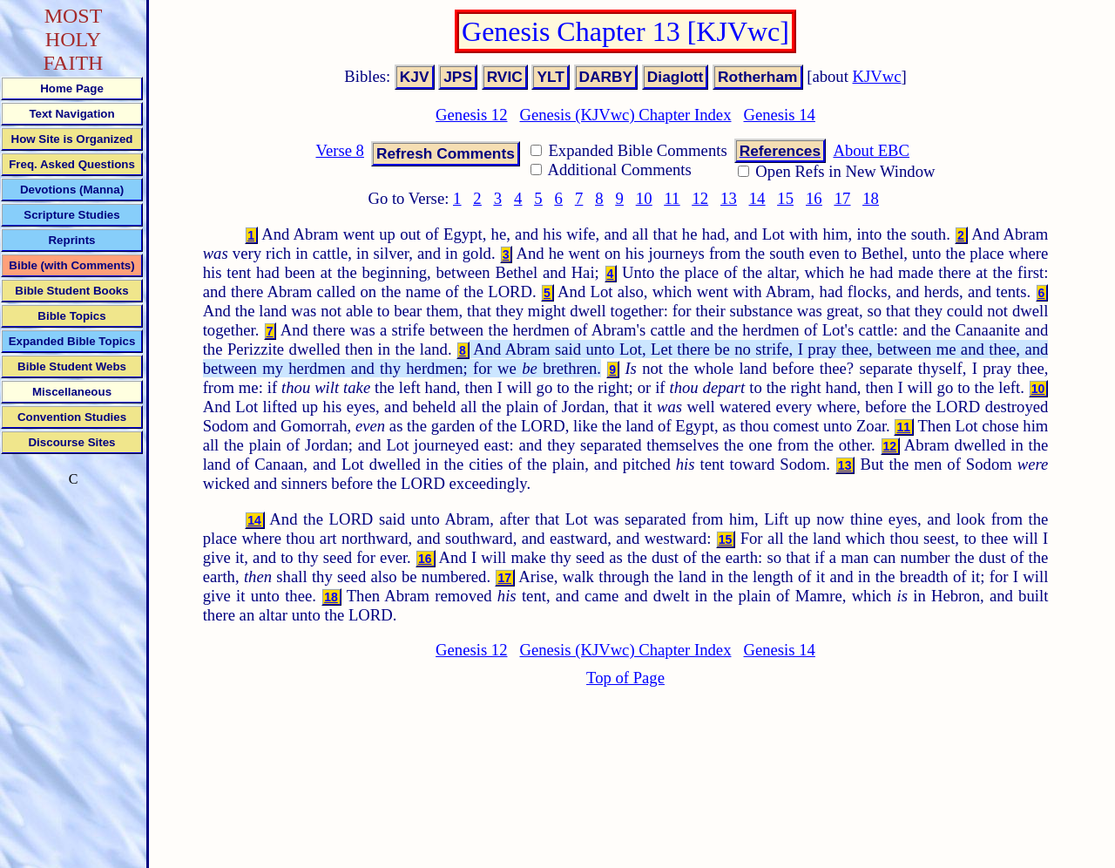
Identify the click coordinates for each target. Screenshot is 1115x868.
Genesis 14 (778, 114)
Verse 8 (339, 150)
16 (814, 198)
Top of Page (625, 677)
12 (700, 198)
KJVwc (877, 76)
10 (644, 198)
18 (870, 198)
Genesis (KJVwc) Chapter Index (626, 114)
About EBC (871, 150)
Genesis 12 (471, 114)
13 (728, 198)
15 (785, 198)
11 (671, 198)
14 (757, 198)
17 (843, 198)
